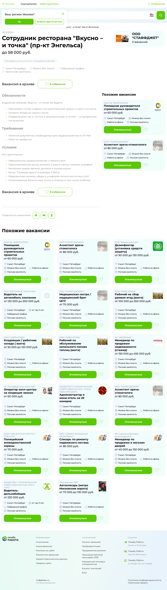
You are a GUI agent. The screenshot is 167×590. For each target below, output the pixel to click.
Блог (84, 572)
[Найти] (161, 15)
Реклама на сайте (45, 550)
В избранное (55, 84)
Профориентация (91, 546)
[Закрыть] (63, 14)
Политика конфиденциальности (144, 580)
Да (19, 21)
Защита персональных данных (52, 559)
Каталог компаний (91, 568)
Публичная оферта (138, 583)
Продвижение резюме (94, 550)
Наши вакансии (44, 546)
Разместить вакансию (47, 555)
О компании (42, 542)
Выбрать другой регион (49, 21)
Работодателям (49, 4)
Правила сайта (43, 563)
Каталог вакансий (91, 542)
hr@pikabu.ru (42, 580)
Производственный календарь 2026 (92, 556)
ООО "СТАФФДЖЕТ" (145, 36)
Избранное (156, 4)
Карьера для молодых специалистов (93, 562)
